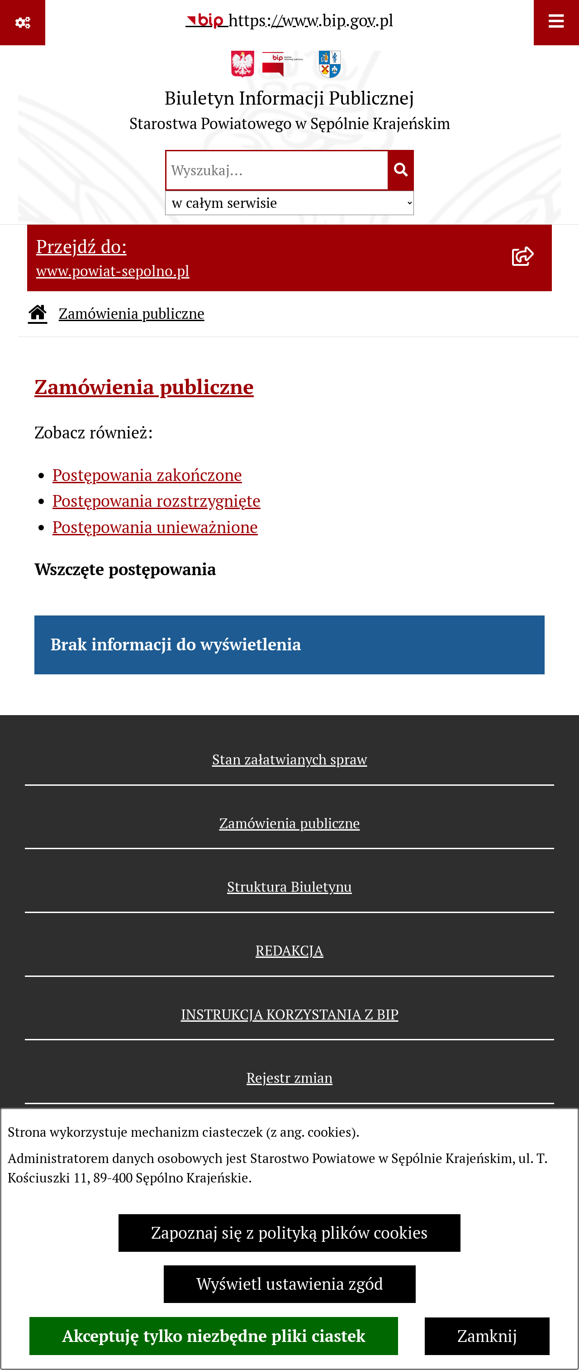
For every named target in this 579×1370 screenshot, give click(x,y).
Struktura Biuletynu (289, 887)
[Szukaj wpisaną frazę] (401, 170)
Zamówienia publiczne (131, 313)
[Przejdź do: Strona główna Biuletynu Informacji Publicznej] (37, 314)
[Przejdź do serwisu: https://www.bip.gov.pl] (289, 21)
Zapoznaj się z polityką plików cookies (289, 1233)
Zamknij (487, 1336)
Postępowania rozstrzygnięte (156, 501)
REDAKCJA (289, 951)
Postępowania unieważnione (155, 527)
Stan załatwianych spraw (289, 759)
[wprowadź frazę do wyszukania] (277, 170)
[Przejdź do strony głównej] (289, 96)
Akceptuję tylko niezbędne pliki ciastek (213, 1336)
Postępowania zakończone (147, 475)
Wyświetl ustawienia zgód (289, 1284)
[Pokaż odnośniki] (22, 22)
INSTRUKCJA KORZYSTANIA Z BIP (290, 1014)
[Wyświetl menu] (556, 22)
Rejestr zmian (289, 1078)
